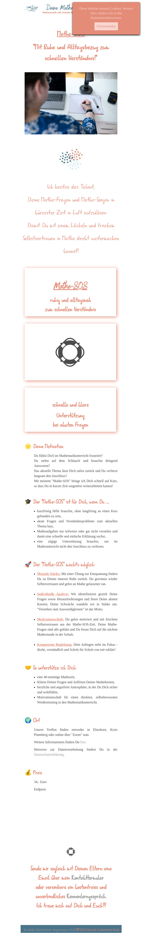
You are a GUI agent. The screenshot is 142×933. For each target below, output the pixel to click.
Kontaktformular (88, 878)
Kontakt (29, 930)
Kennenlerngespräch (86, 897)
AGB (72, 930)
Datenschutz (43, 930)
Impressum (60, 930)
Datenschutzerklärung (49, 754)
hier (82, 742)
